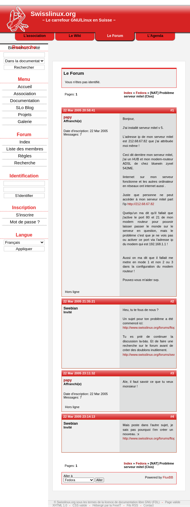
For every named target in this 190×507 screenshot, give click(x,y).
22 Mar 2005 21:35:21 (79, 301)
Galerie (25, 121)
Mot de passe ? (25, 221)
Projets (25, 114)
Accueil (25, 86)
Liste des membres (24, 148)
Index (25, 141)
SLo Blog (25, 107)
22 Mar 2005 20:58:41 (79, 110)
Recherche (25, 162)
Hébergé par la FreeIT (106, 505)
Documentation (25, 100)
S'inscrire (25, 214)
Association (25, 93)
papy (68, 117)
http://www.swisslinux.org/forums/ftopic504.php (156, 327)
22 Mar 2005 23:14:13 (79, 416)
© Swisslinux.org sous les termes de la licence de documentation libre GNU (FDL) (107, 502)
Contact (149, 505)
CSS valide (80, 505)
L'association (35, 36)
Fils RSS (132, 505)
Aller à (84, 478)
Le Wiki (75, 36)
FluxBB (168, 477)
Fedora (141, 93)
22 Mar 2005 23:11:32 (79, 373)
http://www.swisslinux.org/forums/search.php (154, 354)
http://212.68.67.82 (140, 204)
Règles (25, 155)
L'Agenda (155, 36)
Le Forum (115, 36)
